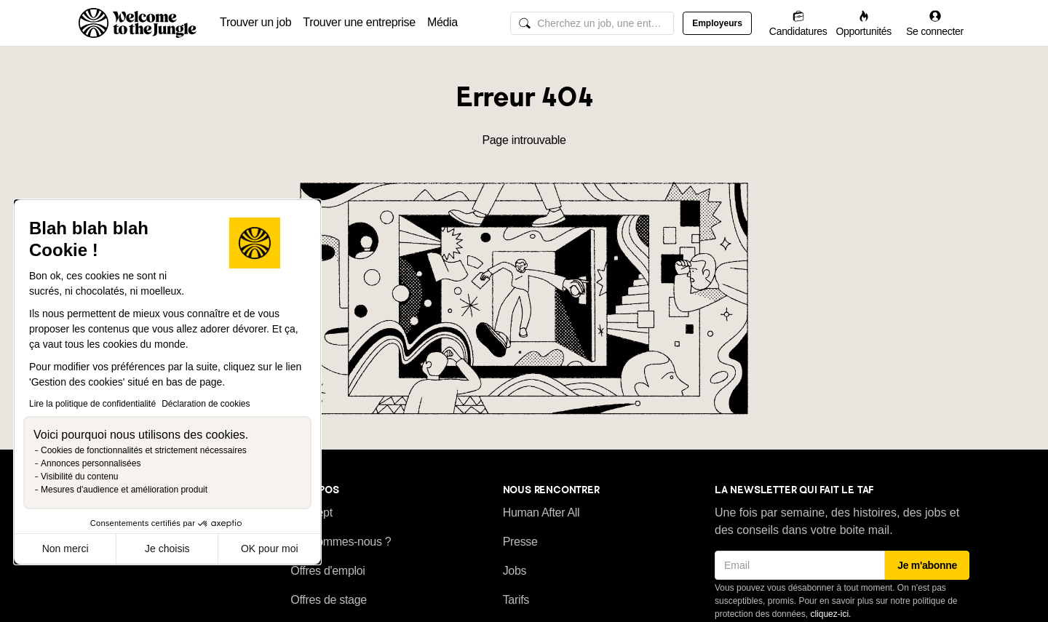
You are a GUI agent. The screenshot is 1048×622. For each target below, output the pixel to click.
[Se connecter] (934, 23)
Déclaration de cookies (206, 404)
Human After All (541, 512)
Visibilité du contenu (80, 476)
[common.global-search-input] (592, 23)
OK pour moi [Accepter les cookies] (269, 548)
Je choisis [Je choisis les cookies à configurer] (167, 548)
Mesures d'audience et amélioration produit (124, 490)
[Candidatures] (798, 23)
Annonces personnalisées (90, 463)
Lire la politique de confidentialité (92, 404)
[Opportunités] (863, 23)
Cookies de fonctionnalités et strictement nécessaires (144, 450)
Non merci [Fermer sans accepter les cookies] (65, 548)
